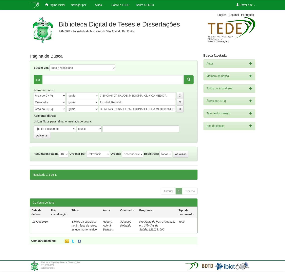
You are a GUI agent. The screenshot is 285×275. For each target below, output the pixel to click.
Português (247, 14)
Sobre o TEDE (120, 5)
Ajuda (100, 5)
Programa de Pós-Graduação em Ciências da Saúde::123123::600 (157, 225)
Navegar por (80, 5)
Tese (181, 221)
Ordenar (116, 153)
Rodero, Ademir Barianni (108, 225)
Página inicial (55, 5)
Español (234, 14)
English (222, 14)
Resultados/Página (46, 153)
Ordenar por (77, 153)
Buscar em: (41, 67)
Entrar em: (245, 5)
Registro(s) (151, 153)
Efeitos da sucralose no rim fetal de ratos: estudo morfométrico (84, 225)
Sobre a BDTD (144, 5)
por (38, 79)
